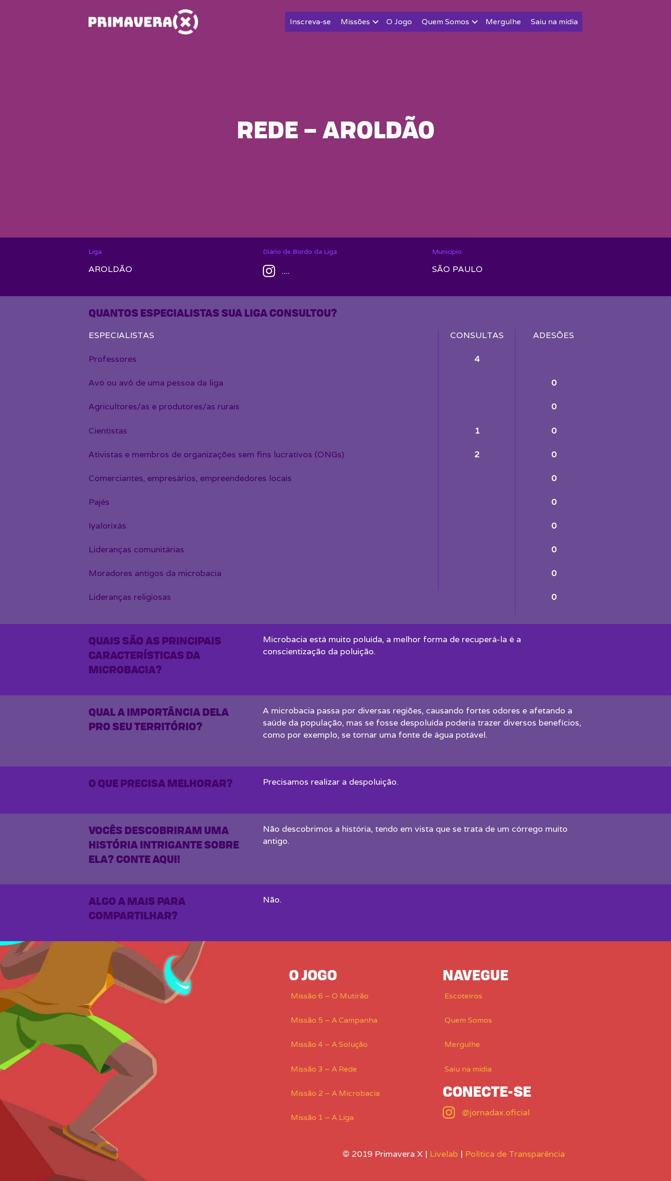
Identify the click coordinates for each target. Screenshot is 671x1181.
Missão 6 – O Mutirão (330, 996)
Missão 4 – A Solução (329, 1044)
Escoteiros (463, 996)
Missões (355, 22)
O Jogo (399, 22)
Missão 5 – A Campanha (334, 1020)
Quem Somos (445, 22)
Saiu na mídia (554, 22)
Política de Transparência (515, 1153)
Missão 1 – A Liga (322, 1117)
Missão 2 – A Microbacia (335, 1093)
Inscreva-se (310, 22)
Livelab (444, 1153)
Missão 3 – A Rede (324, 1069)
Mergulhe (503, 22)
